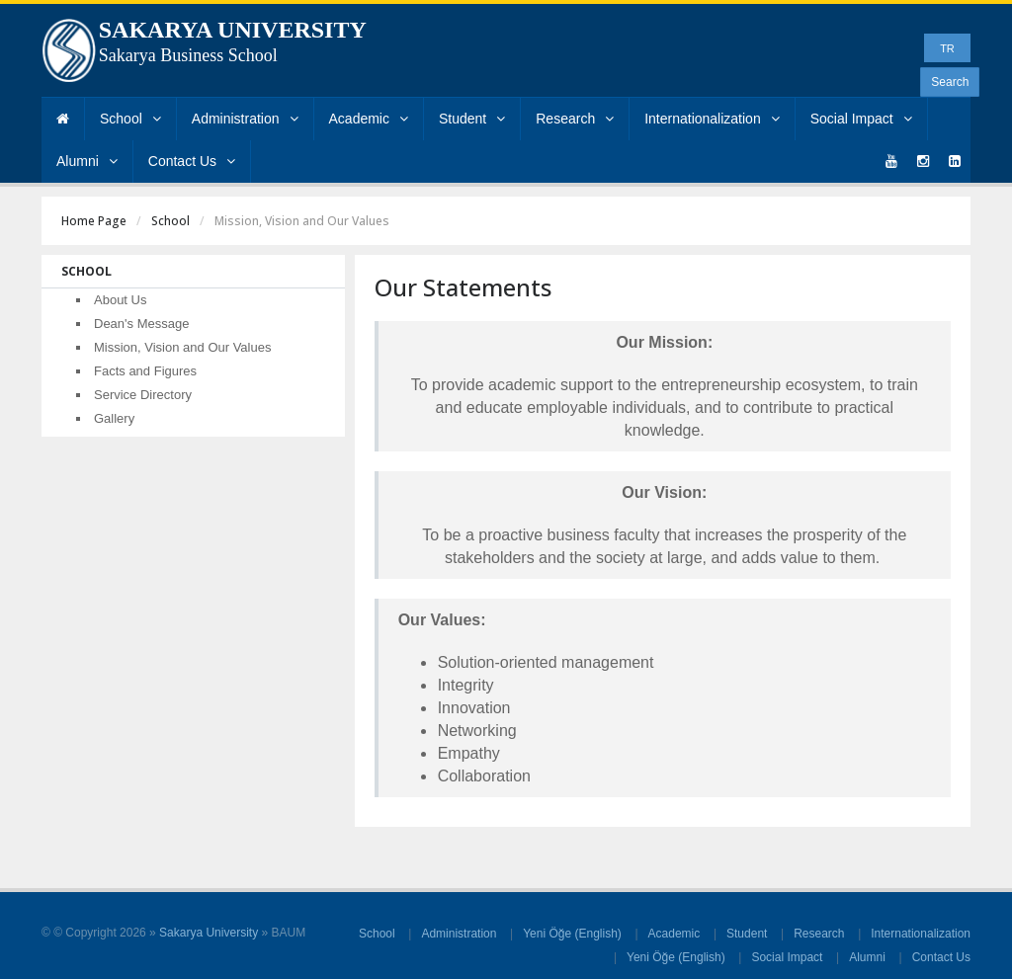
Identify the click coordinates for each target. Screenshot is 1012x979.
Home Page (93, 220)
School (130, 118)
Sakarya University (208, 932)
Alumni (87, 161)
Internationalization (712, 118)
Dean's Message (141, 323)
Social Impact (861, 118)
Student (472, 118)
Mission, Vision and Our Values (182, 347)
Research (575, 118)
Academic (368, 118)
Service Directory (143, 394)
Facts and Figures (145, 371)
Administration (245, 118)
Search (950, 82)
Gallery (114, 418)
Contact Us (191, 161)
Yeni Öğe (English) (572, 933)
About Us (120, 299)
